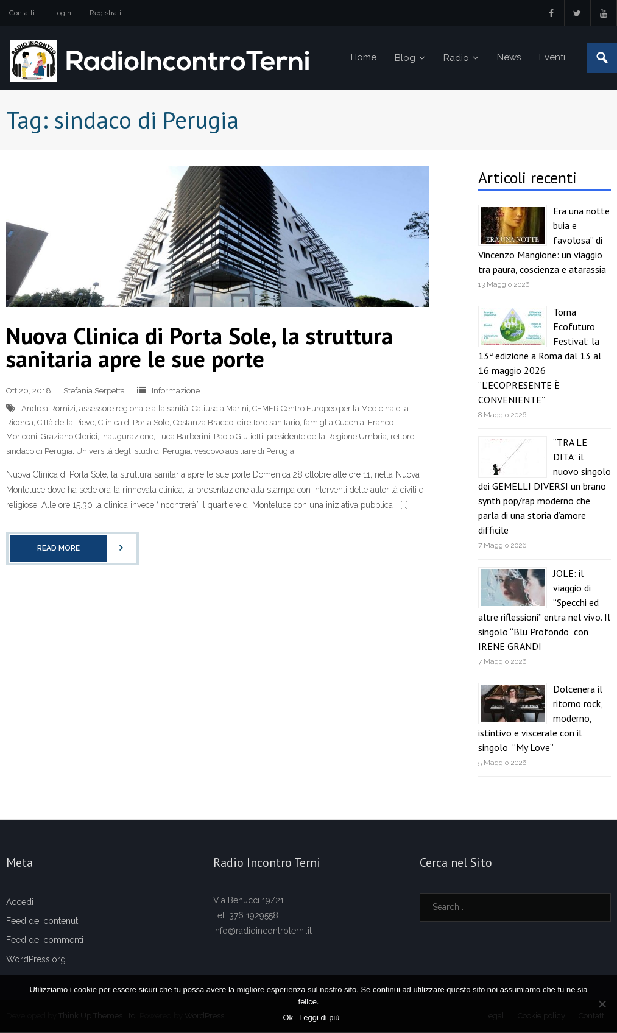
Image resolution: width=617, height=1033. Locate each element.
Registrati (105, 13)
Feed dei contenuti (43, 922)
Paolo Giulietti (238, 437)
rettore (402, 437)
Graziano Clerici (69, 437)
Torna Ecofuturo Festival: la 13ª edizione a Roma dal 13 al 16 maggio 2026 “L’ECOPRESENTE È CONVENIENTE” (539, 357)
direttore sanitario (268, 423)
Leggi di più (320, 1017)
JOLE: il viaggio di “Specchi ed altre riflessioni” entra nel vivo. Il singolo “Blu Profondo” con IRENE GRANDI (544, 610)
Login (62, 13)
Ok (288, 1017)
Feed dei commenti (44, 941)
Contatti (22, 13)
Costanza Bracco (203, 423)
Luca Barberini (183, 437)
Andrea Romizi (48, 409)
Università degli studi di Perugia (133, 451)
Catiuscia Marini (220, 409)
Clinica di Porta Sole (133, 423)
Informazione (176, 392)
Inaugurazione (127, 437)
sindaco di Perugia (39, 451)
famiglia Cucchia (333, 423)
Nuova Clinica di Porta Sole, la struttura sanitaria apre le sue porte (199, 348)
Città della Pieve (65, 423)
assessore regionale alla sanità (133, 409)
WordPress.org (36, 960)
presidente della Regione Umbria (327, 437)
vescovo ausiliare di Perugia (244, 451)
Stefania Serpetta (94, 392)
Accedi (19, 903)
